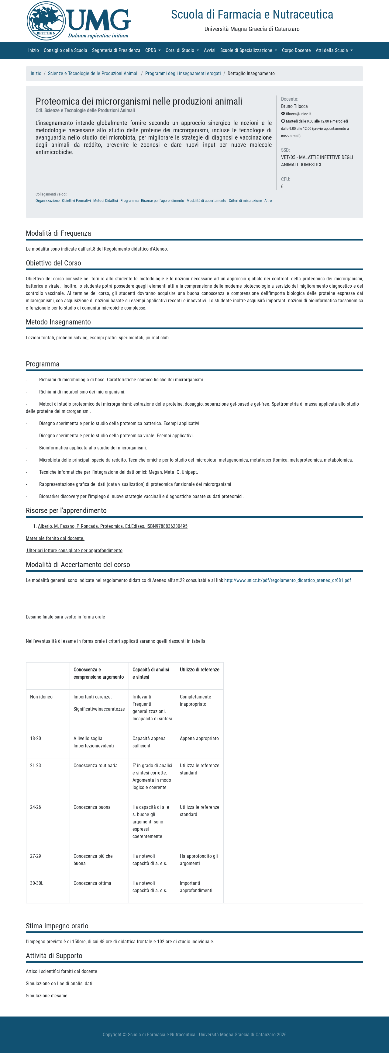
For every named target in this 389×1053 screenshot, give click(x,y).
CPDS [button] (154, 50)
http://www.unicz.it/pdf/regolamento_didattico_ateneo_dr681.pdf (287, 580)
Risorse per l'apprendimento (162, 200)
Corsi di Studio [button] (183, 50)
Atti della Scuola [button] (335, 50)
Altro (268, 200)
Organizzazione (48, 200)
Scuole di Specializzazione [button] (250, 50)
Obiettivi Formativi (76, 200)
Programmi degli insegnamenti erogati (183, 73)
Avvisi (211, 50)
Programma (129, 200)
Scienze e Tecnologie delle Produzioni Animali (93, 73)
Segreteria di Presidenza (117, 50)
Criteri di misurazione (245, 200)
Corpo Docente (297, 50)
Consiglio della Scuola (67, 50)
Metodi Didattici (105, 200)
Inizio (34, 50)
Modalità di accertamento (206, 200)
